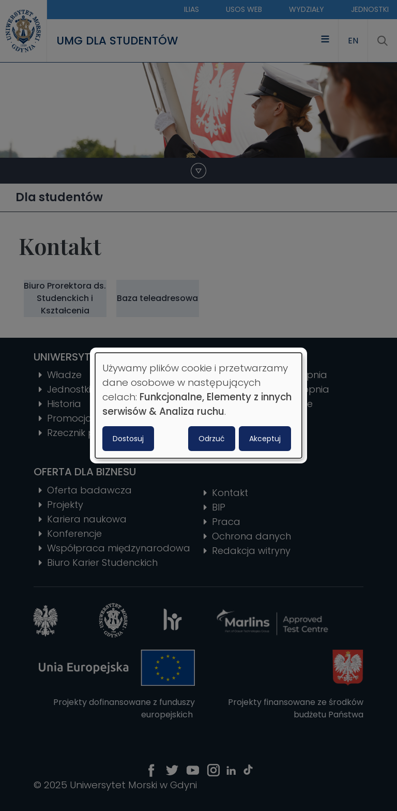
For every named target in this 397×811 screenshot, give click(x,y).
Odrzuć (211, 438)
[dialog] (198, 405)
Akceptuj (265, 438)
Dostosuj (128, 438)
